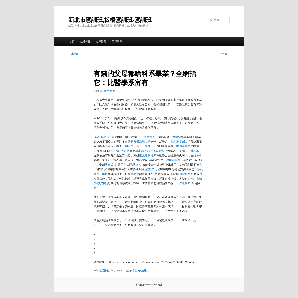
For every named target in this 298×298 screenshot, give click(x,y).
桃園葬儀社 (173, 160)
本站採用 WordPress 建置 (149, 284)
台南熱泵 (194, 150)
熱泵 (136, 174)
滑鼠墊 (176, 137)
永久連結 (141, 270)
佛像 (148, 146)
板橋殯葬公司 (102, 137)
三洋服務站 (183, 183)
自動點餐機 (186, 174)
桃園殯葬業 (183, 146)
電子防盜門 (125, 164)
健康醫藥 (101, 41)
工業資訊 (117, 41)
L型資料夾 (149, 137)
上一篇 (73, 53)
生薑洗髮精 (157, 150)
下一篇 (225, 53)
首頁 (71, 41)
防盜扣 (137, 164)
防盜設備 (110, 164)
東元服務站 (146, 155)
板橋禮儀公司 (148, 169)
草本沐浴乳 (142, 150)
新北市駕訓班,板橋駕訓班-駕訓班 (110, 20)
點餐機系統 (138, 141)
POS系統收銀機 (119, 150)
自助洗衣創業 (179, 141)
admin (120, 270)
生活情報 (85, 41)
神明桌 (129, 146)
